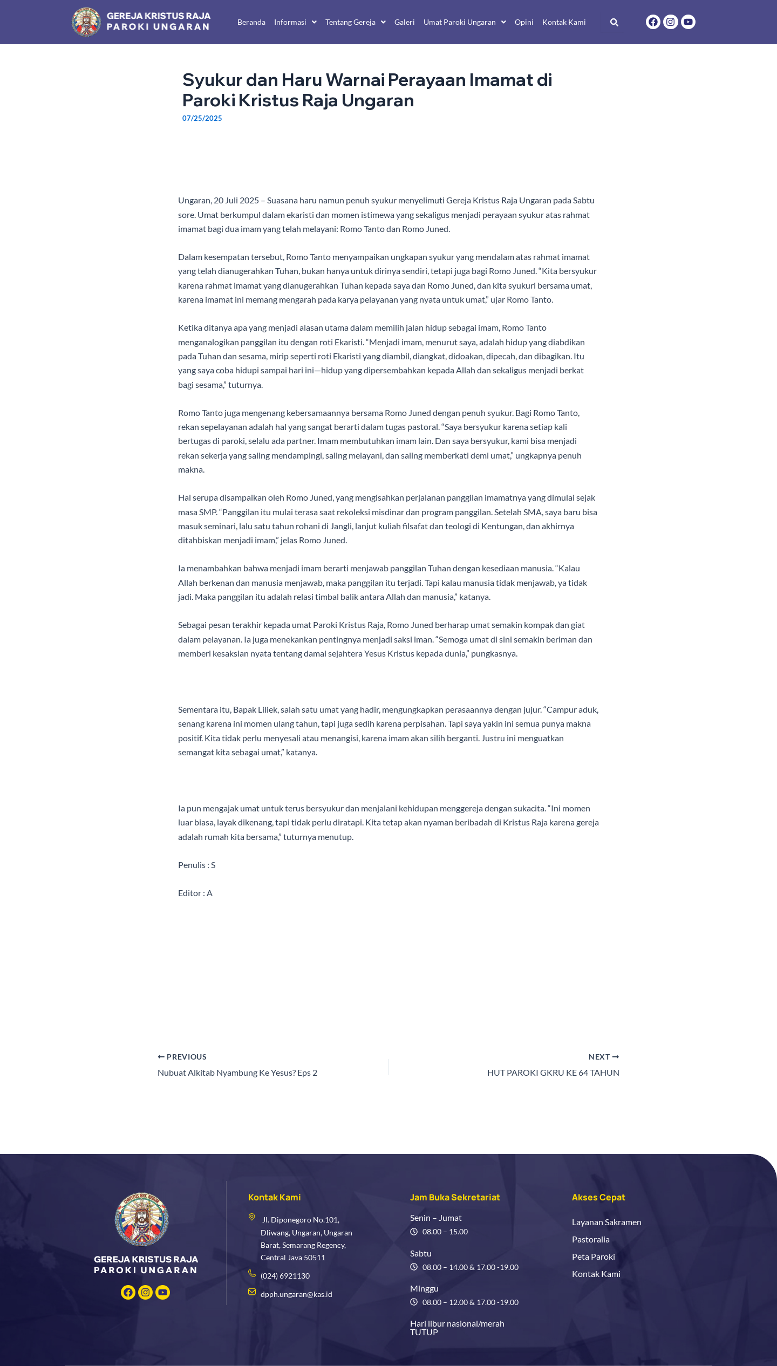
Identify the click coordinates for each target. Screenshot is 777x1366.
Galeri (404, 21)
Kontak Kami (564, 21)
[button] (295, 22)
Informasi (295, 21)
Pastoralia (591, 1239)
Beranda (251, 21)
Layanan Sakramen (607, 1222)
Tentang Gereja (355, 21)
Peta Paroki (593, 1256)
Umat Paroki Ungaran (465, 21)
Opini (524, 21)
